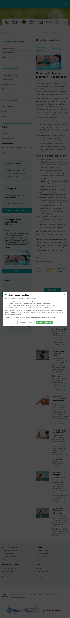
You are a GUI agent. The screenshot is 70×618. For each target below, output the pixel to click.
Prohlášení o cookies (49, 317)
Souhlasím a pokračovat (44, 322)
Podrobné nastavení (26, 322)
